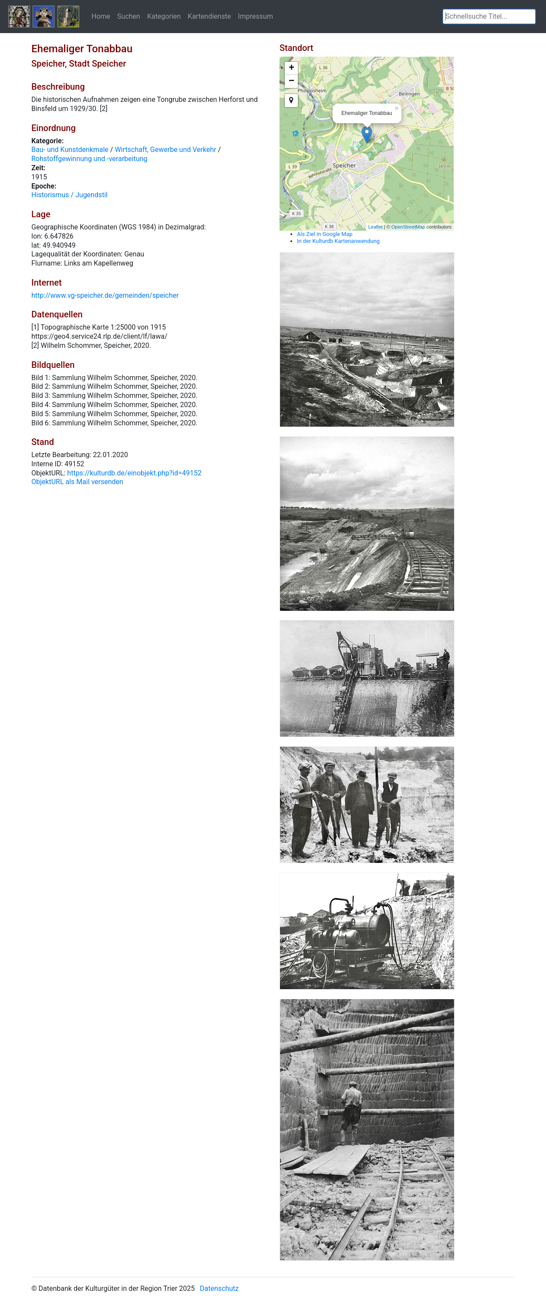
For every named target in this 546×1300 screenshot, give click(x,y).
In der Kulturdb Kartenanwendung (338, 241)
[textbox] (489, 17)
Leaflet (375, 226)
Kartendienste (209, 16)
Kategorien (164, 16)
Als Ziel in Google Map (324, 234)
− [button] (291, 81)
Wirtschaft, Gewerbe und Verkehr (165, 149)
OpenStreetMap (408, 226)
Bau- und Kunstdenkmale (69, 149)
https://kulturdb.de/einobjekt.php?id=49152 (134, 473)
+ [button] (291, 68)
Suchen (128, 16)
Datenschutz (219, 1288)
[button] (529, 16)
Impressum (255, 16)
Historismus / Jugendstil (69, 195)
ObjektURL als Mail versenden (77, 482)
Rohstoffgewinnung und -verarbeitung (89, 159)
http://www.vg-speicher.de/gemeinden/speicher (105, 295)
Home (100, 16)
